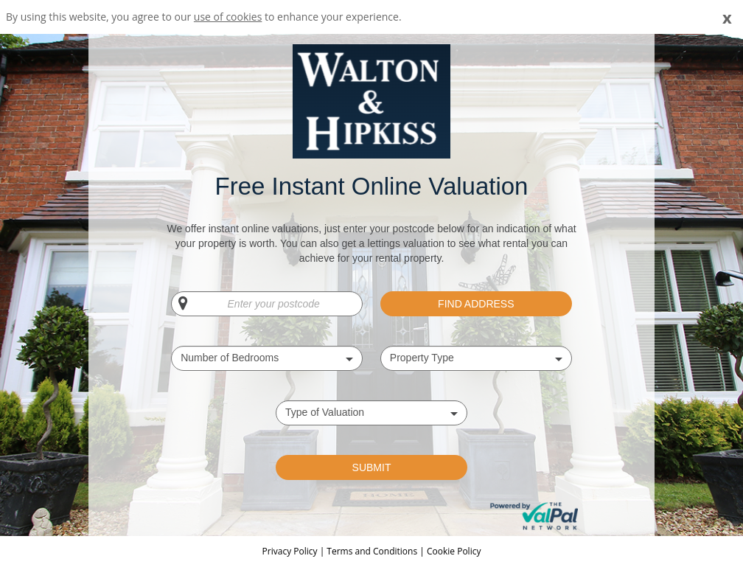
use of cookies (228, 17)
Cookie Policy (454, 551)
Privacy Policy (291, 551)
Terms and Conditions (372, 551)
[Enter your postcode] (267, 303)
